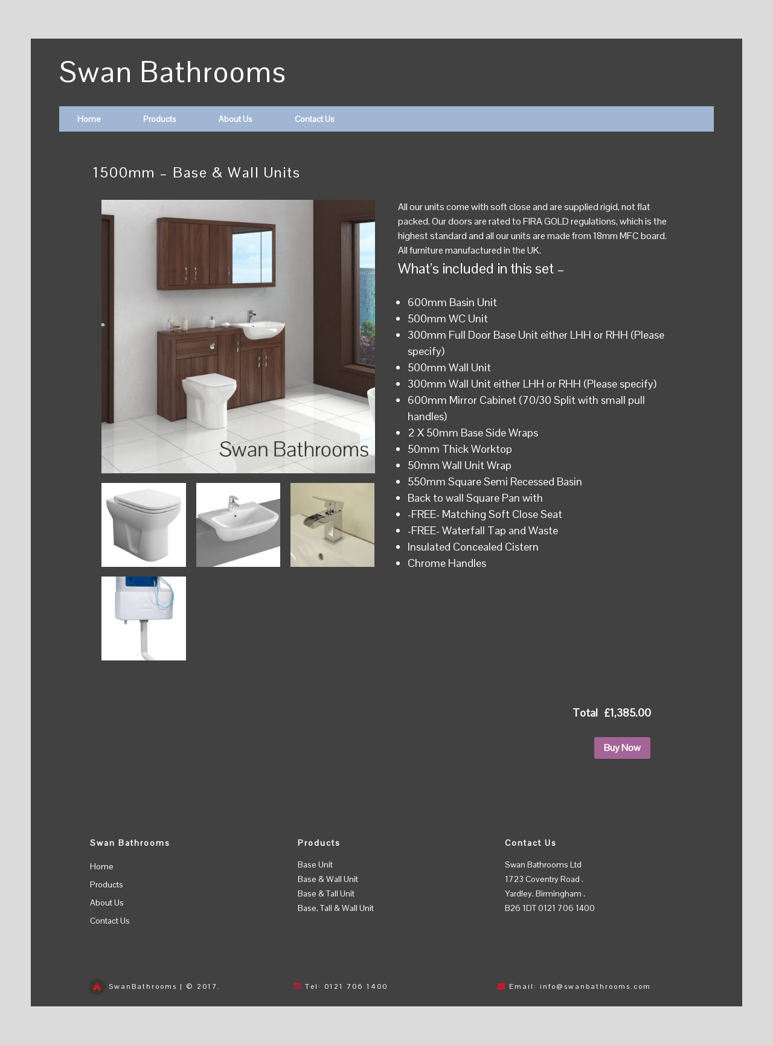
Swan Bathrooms (173, 72)
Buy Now (622, 747)
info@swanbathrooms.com (595, 986)
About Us (235, 118)
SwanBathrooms (143, 986)
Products (159, 118)
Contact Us (315, 118)
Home (89, 118)
